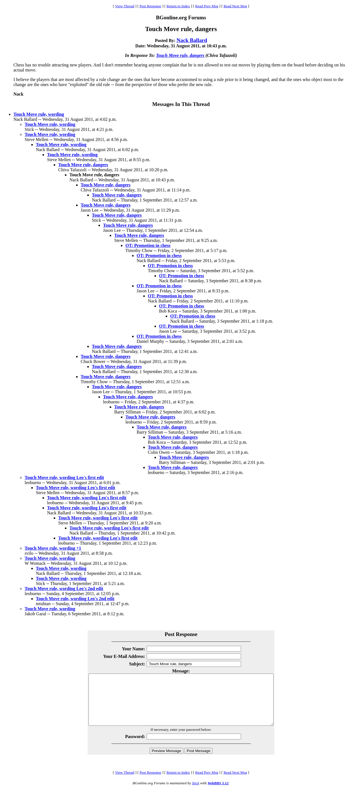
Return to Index (178, 6)
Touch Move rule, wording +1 (53, 548)
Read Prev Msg (206, 6)
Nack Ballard (192, 40)
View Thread (124, 6)
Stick (195, 793)
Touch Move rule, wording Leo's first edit (64, 477)
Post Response (150, 6)
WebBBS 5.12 (217, 793)
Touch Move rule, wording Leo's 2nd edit (64, 588)
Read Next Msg (235, 6)
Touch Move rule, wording (38, 114)
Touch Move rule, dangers (180, 55)
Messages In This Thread (181, 104)
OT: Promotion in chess (148, 245)
